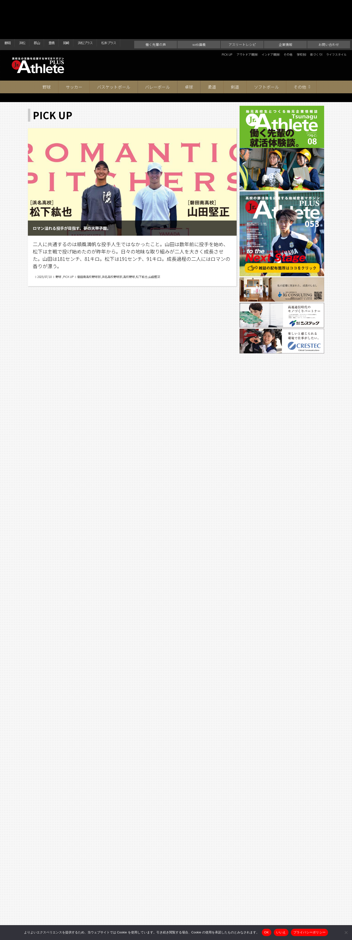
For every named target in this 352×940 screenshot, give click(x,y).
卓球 (189, 58)
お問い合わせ (329, 16)
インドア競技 (235, 27)
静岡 (9, 5)
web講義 (199, 16)
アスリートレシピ (242, 16)
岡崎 (80, 5)
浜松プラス (104, 5)
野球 (47, 58)
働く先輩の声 (155, 16)
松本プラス (133, 5)
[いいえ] (345, 932)
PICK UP (174, 27)
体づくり (302, 27)
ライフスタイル (332, 27)
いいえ (281, 932)
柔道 (212, 58)
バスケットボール (113, 58)
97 (155, 787)
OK (266, 932)
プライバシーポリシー (309, 932)
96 (142, 787)
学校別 (279, 27)
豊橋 (62, 5)
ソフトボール (266, 58)
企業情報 (285, 16)
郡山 (44, 5)
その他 (262, 27)
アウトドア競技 (201, 27)
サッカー (74, 58)
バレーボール (157, 58)
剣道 (235, 58)
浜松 (27, 5)
